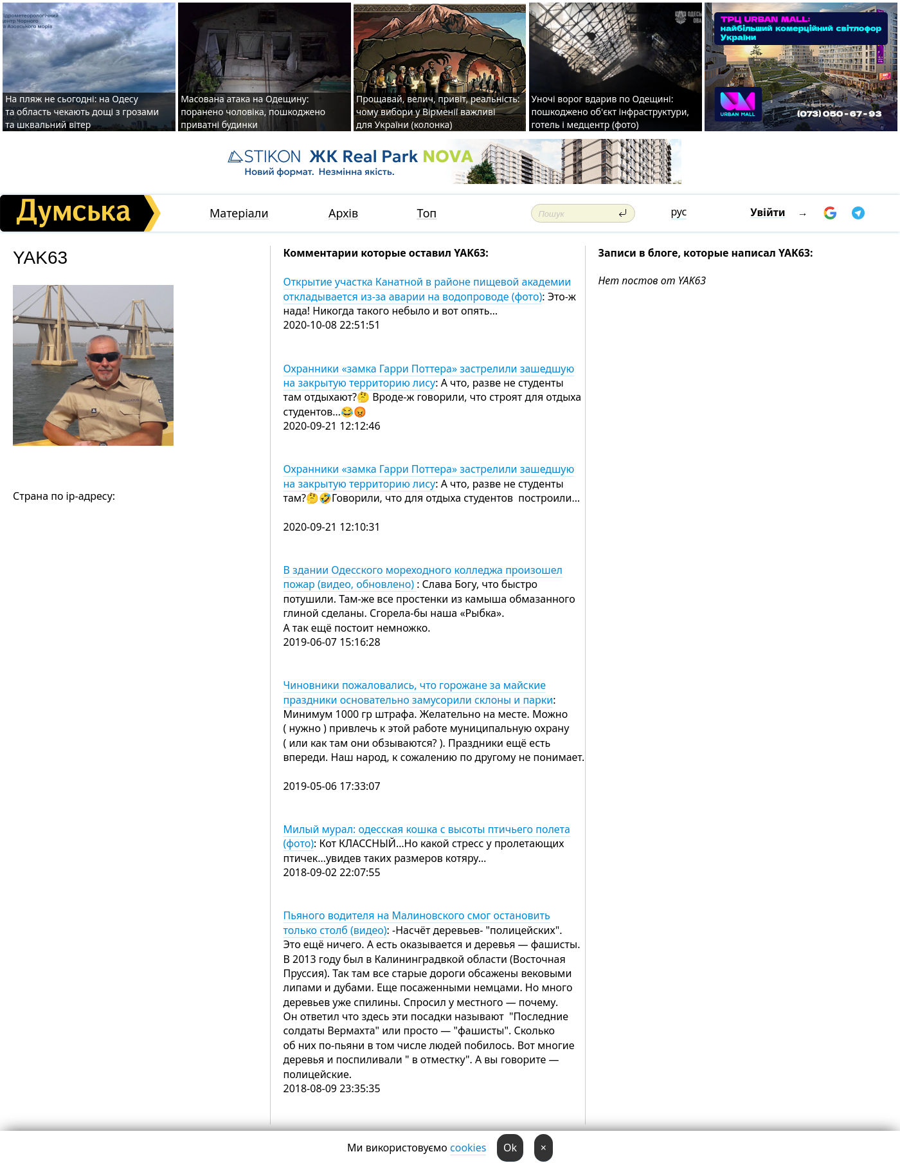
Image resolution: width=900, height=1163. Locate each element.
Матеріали (239, 213)
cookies (468, 1147)
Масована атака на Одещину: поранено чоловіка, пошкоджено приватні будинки (253, 112)
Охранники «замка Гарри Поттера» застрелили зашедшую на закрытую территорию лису (429, 376)
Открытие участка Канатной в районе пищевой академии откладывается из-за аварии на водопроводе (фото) (428, 289)
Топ (427, 213)
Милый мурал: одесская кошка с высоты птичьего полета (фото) (427, 836)
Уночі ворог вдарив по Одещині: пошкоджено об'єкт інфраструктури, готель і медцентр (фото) (611, 112)
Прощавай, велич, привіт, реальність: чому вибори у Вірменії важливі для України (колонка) (438, 112)
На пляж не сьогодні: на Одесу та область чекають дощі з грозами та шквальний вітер (82, 112)
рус (679, 212)
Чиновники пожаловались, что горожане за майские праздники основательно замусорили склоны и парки (419, 692)
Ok (510, 1147)
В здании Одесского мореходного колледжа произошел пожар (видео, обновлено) (423, 577)
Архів (343, 213)
